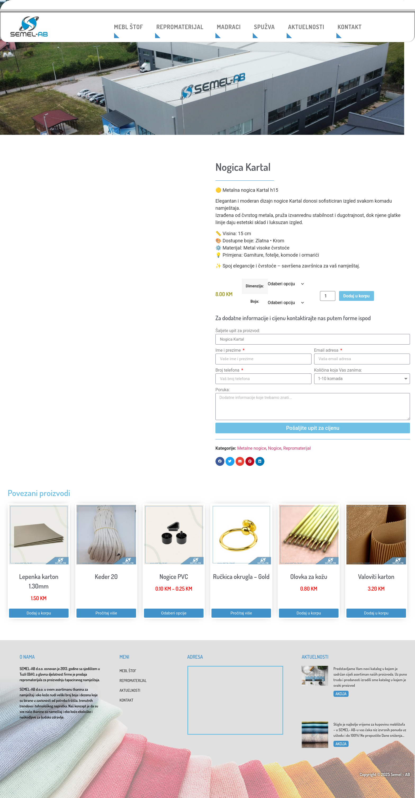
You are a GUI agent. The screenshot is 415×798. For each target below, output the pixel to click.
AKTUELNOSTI (306, 26)
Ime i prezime (228, 350)
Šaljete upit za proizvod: (237, 330)
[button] (219, 461)
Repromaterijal (297, 448)
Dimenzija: (255, 286)
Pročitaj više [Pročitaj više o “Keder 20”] (106, 613)
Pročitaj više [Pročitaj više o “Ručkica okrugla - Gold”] (241, 613)
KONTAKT (350, 26)
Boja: (254, 302)
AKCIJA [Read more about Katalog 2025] (341, 694)
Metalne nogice (251, 448)
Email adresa (327, 350)
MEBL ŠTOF (128, 26)
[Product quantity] (327, 296)
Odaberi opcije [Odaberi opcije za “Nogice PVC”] (174, 613)
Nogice (274, 448)
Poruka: (222, 389)
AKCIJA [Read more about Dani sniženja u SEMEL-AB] (341, 744)
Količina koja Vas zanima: (338, 370)
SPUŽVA (264, 26)
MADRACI (229, 26)
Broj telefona (227, 370)
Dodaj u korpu (356, 295)
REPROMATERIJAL (180, 26)
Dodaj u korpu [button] (38, 613)
